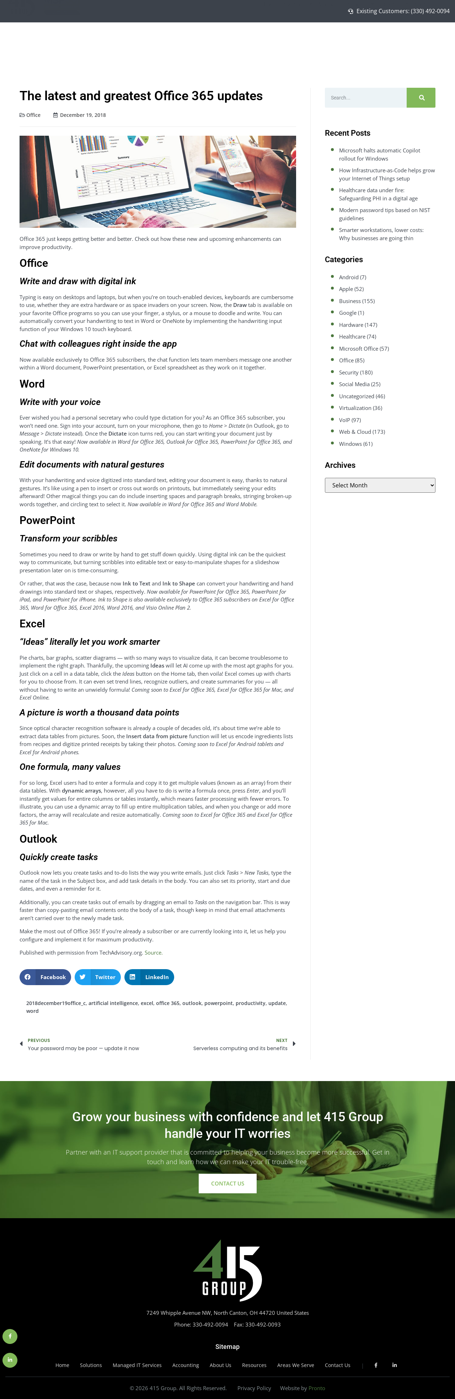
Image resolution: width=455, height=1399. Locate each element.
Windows (350, 443)
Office (33, 115)
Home (271, 39)
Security (349, 372)
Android (349, 277)
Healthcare (352, 336)
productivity (251, 1003)
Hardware (351, 324)
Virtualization (355, 407)
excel (147, 1003)
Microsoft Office (358, 348)
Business (350, 300)
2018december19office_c (56, 1003)
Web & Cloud (355, 431)
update (277, 1003)
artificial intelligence (113, 1003)
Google (348, 312)
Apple (346, 288)
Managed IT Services (346, 39)
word (32, 1011)
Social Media (354, 384)
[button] (45, 977)
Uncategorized (356, 396)
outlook (192, 1003)
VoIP (344, 419)
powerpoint (218, 1003)
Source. (154, 952)
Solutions (298, 39)
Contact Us (427, 39)
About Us (394, 39)
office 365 (168, 1003)
